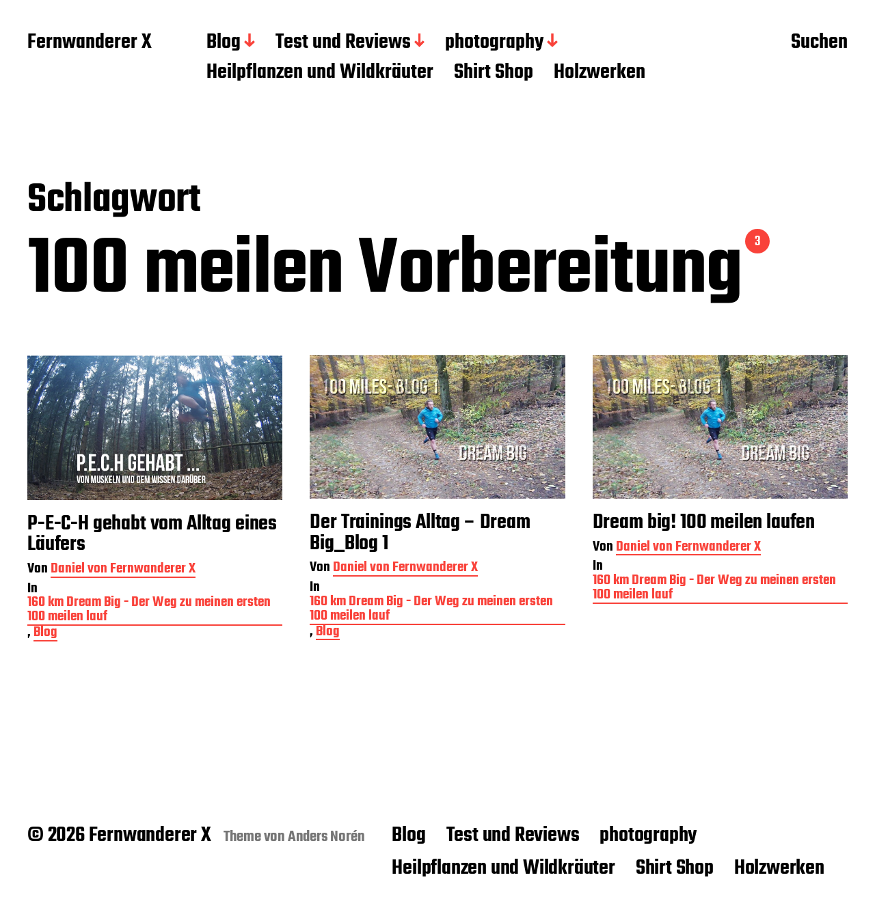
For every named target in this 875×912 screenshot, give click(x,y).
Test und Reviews (343, 43)
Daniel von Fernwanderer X (123, 570)
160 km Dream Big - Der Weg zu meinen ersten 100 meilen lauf (149, 611)
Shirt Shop (493, 73)
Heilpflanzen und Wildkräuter (319, 73)
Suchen (819, 43)
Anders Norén (326, 836)
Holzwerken (599, 73)
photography (494, 43)
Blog (223, 43)
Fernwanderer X (89, 43)
